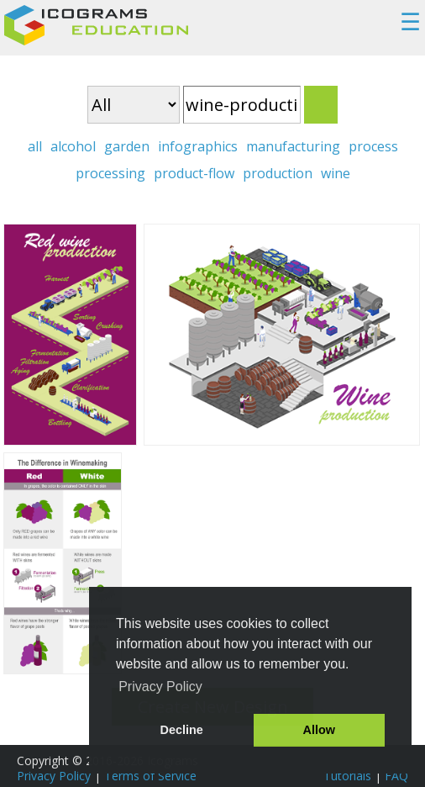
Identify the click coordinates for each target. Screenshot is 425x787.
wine (335, 173)
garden (127, 146)
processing (110, 173)
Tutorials (347, 776)
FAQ (396, 776)
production (277, 173)
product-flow (194, 173)
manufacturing (293, 146)
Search (321, 105)
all (35, 146)
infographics (198, 146)
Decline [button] (181, 730)
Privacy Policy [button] (160, 686)
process (373, 146)
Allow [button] (319, 730)
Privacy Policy (54, 776)
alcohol (73, 146)
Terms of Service (150, 776)
